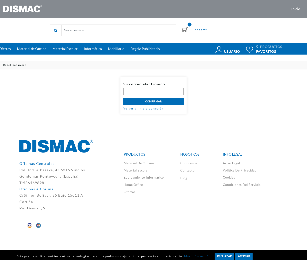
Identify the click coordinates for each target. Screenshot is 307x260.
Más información (197, 256)
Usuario (232, 51)
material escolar (136, 170)
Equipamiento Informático (144, 177)
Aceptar (244, 256)
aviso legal (231, 163)
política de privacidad (240, 170)
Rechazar (224, 256)
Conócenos (188, 163)
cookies (229, 177)
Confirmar (153, 101)
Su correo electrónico (144, 84)
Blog (183, 178)
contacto (187, 170)
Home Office (133, 184)
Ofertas (129, 192)
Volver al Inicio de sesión (143, 108)
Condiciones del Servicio (242, 184)
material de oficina (139, 163)
